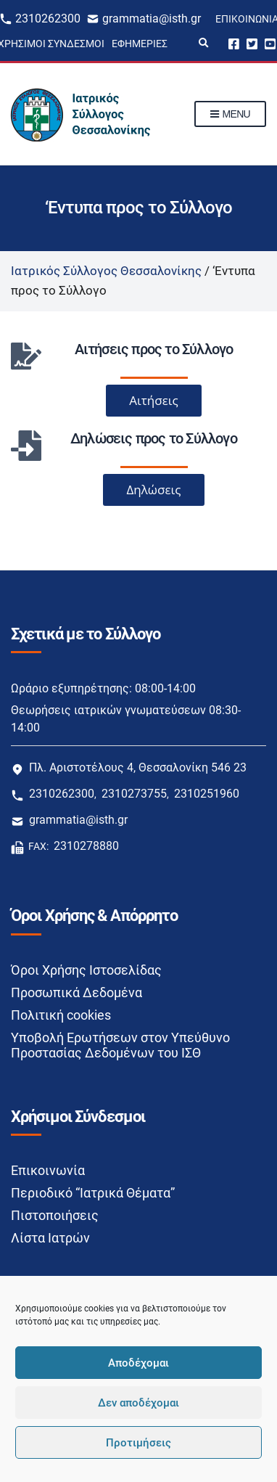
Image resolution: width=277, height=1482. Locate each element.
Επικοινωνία (48, 1170)
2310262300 (47, 18)
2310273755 (134, 794)
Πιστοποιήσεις (55, 1215)
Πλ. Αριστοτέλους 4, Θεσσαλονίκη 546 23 (138, 767)
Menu (230, 114)
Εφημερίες (140, 43)
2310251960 (206, 794)
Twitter (252, 43)
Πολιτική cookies (61, 1015)
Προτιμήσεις (138, 1442)
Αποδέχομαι (138, 1363)
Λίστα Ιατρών (50, 1237)
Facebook (234, 43)
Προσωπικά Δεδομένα (76, 992)
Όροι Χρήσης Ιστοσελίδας (86, 970)
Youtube (270, 43)
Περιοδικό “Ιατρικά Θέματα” (93, 1192)
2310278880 (86, 846)
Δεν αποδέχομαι (138, 1402)
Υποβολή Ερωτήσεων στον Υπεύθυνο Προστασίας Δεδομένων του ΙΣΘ (120, 1045)
